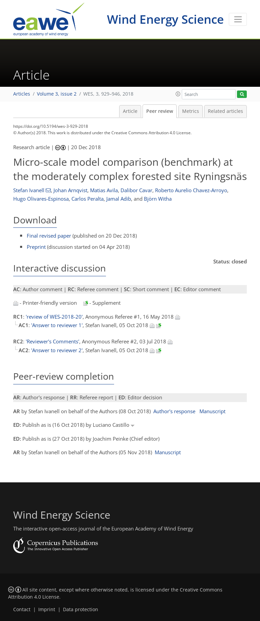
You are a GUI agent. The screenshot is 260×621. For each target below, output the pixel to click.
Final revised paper (49, 235)
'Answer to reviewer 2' (57, 350)
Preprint (36, 246)
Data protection (80, 609)
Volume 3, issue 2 (57, 94)
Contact (21, 609)
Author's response (174, 411)
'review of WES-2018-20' (54, 316)
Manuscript (212, 411)
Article (130, 111)
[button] (178, 94)
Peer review (159, 111)
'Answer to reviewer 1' (57, 325)
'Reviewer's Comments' (52, 341)
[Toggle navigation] (238, 19)
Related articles (225, 111)
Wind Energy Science (165, 19)
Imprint (46, 609)
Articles (21, 94)
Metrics (190, 111)
